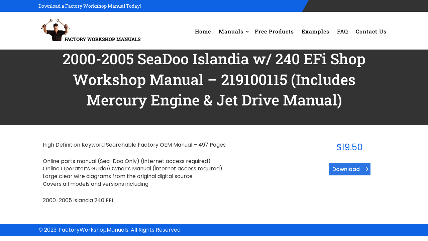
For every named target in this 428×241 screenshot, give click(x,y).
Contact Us (371, 31)
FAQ (342, 31)
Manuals (231, 31)
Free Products (274, 31)
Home (203, 31)
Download (346, 169)
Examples (315, 31)
